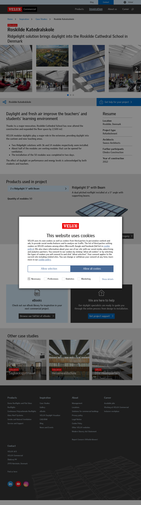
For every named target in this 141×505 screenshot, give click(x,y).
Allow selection (49, 268)
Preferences (51, 279)
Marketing (84, 279)
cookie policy (44, 259)
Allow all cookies (92, 268)
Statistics (68, 279)
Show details (107, 279)
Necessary (34, 279)
